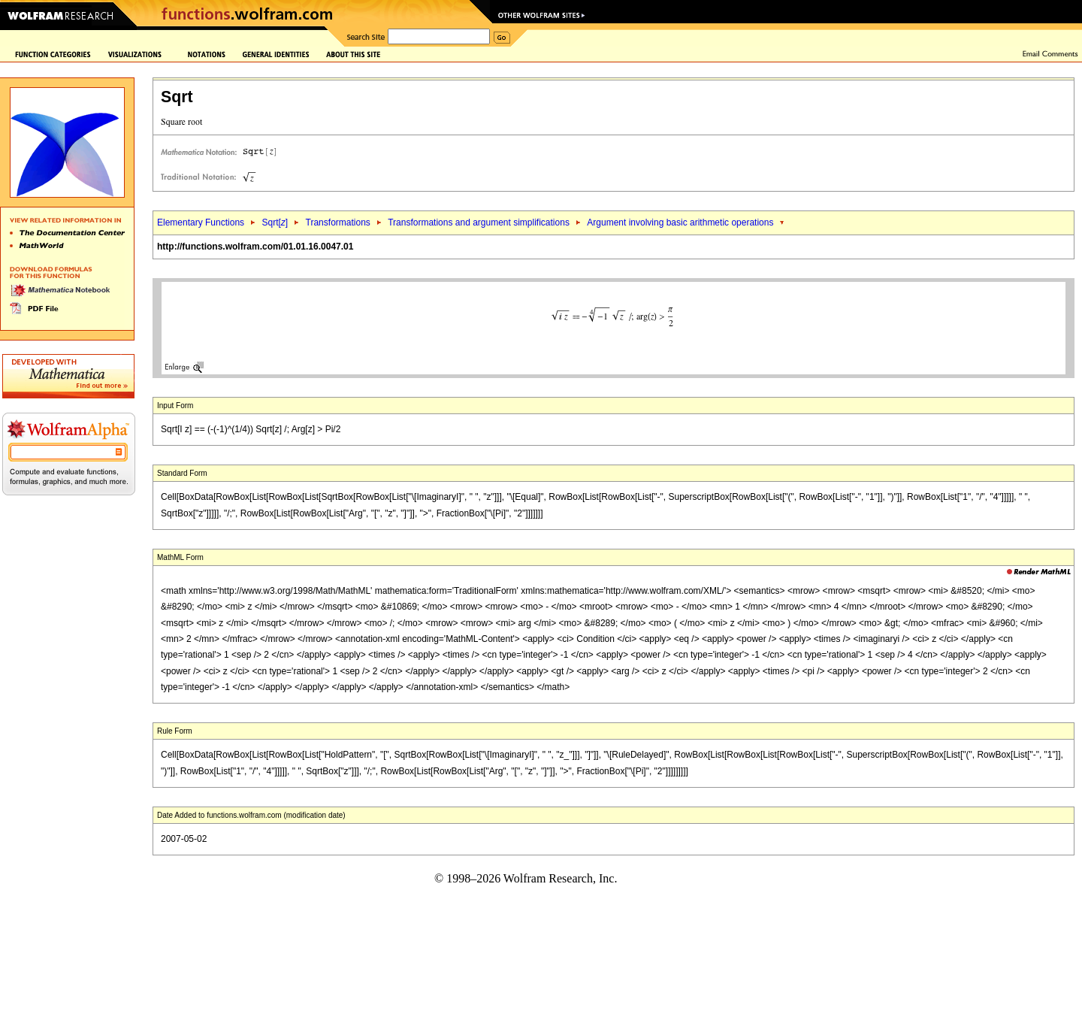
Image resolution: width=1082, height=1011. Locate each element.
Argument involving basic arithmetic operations (680, 222)
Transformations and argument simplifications (479, 222)
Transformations (338, 222)
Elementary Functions (200, 222)
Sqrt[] (274, 222)
